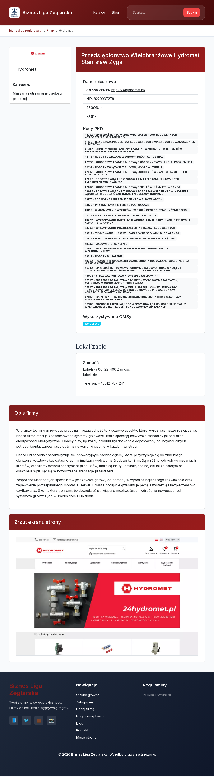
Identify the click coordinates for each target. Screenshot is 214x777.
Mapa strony (86, 738)
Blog (113, 13)
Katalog (97, 13)
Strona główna (87, 696)
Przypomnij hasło (90, 717)
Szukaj (190, 13)
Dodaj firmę (85, 710)
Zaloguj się (84, 703)
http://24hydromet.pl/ (128, 91)
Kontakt (82, 731)
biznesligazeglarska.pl (25, 31)
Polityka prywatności (157, 695)
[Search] (155, 13)
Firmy (51, 31)
